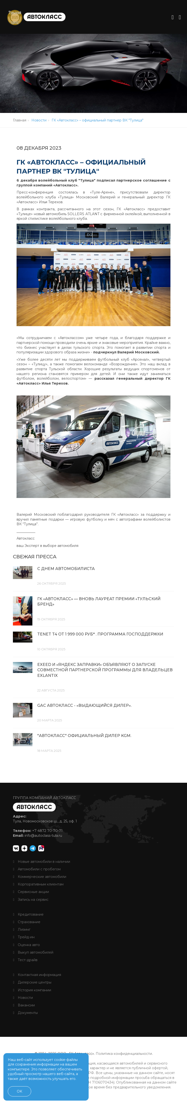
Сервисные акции (31, 891)
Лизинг (21, 929)
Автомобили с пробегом (36, 869)
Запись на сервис (30, 899)
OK (19, 1091)
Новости (23, 997)
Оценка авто (26, 944)
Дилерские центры (32, 982)
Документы (25, 1012)
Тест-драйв (25, 959)
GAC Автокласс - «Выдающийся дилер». (84, 706)
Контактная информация (37, 974)
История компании (32, 989)
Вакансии (24, 1005)
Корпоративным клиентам (38, 884)
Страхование (26, 922)
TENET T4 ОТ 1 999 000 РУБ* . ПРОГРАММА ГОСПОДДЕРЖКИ (100, 635)
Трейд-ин (23, 937)
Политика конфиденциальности (124, 1053)
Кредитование (28, 914)
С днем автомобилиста (66, 570)
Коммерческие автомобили (39, 876)
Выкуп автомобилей (33, 952)
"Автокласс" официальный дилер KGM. (84, 736)
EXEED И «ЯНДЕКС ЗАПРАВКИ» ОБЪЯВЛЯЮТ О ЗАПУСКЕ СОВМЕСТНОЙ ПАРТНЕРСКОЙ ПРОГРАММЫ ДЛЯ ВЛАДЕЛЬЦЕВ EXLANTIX (105, 670)
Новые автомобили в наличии (41, 861)
